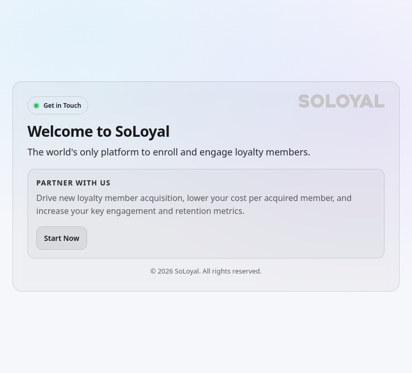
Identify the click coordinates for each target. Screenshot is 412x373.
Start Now (61, 238)
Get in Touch (62, 105)
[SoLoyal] (341, 101)
